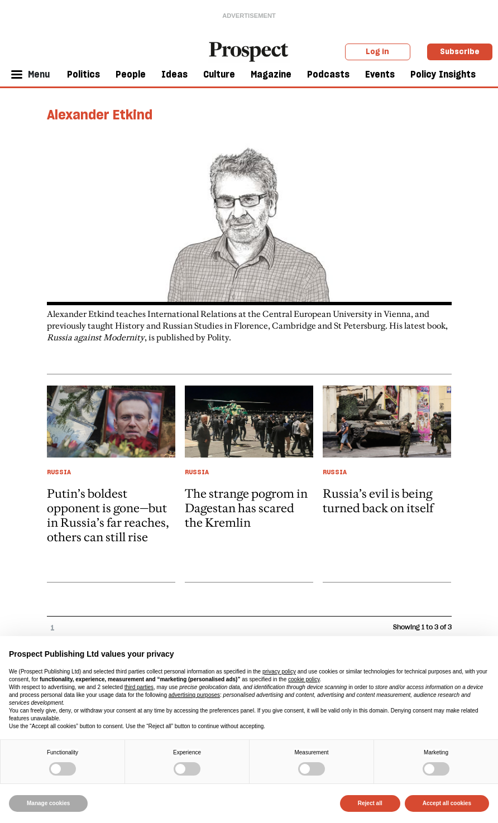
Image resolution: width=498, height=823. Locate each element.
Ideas (174, 74)
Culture (219, 74)
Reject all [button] (370, 803)
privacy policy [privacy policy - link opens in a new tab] (279, 671)
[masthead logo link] (249, 51)
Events (380, 74)
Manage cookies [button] (48, 803)
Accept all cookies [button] (447, 803)
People (131, 74)
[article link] (111, 484)
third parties (139, 687)
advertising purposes (194, 695)
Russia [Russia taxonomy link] (59, 472)
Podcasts (328, 74)
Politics (83, 74)
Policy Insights (443, 74)
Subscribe (460, 51)
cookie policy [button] (304, 679)
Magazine (271, 74)
